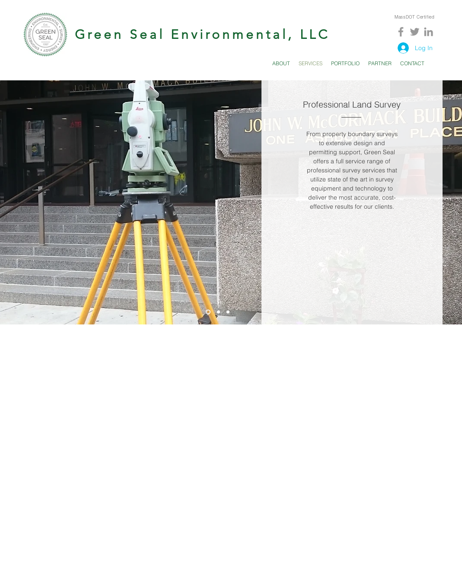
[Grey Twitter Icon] (414, 31)
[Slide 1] (208, 312)
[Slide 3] (227, 312)
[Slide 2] (218, 312)
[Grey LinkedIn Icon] (428, 31)
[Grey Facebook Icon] (401, 31)
